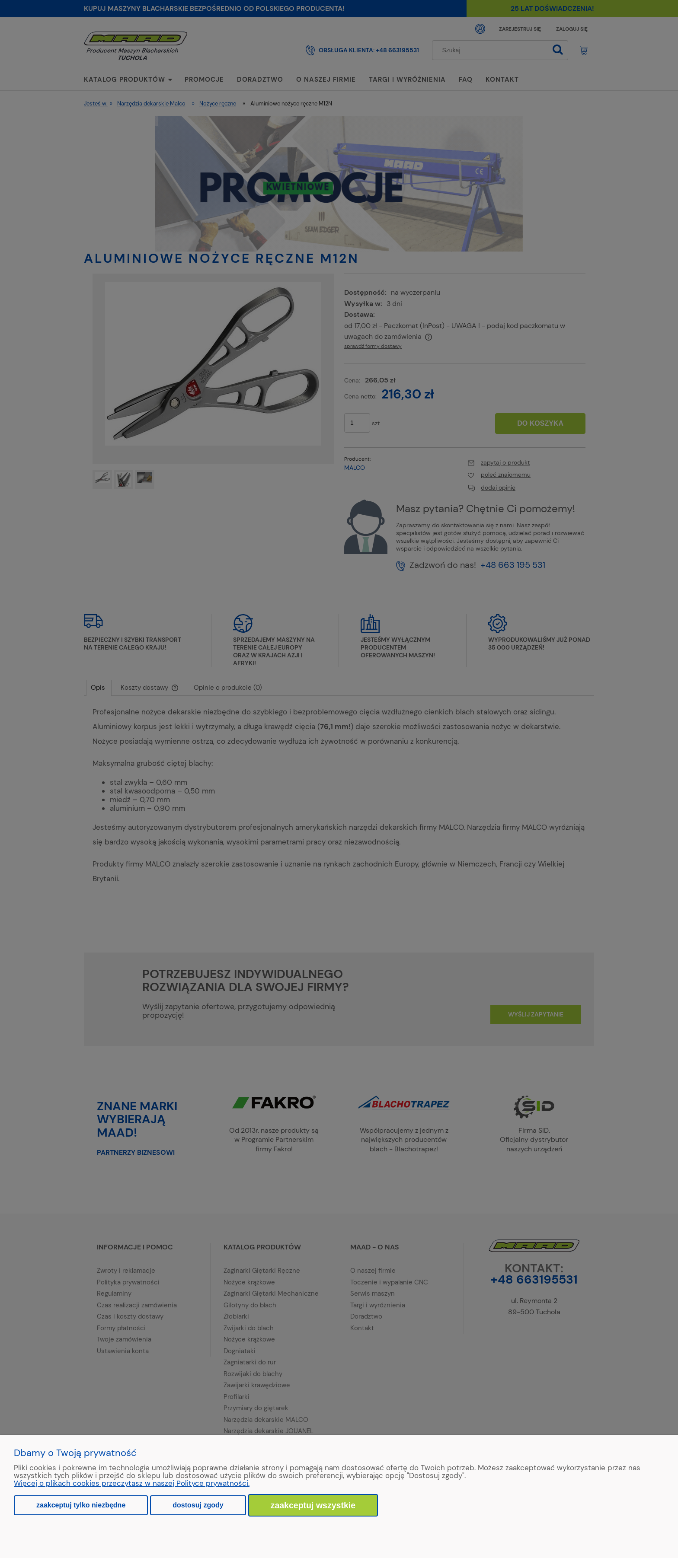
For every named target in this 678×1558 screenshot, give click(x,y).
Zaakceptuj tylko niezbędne (80, 1505)
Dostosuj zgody (198, 1505)
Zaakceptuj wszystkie (313, 1505)
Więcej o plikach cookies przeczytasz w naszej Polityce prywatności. (131, 1483)
